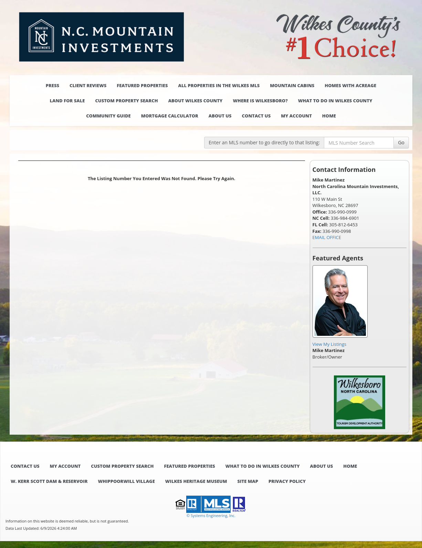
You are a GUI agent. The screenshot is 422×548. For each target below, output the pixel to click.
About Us (220, 116)
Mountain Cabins (292, 85)
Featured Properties (142, 85)
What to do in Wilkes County (335, 100)
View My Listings (330, 344)
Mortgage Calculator (169, 116)
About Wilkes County (195, 100)
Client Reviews (88, 85)
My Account (296, 116)
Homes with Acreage (350, 85)
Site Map (248, 481)
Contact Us (256, 116)
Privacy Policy (287, 481)
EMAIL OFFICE (327, 237)
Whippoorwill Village (126, 481)
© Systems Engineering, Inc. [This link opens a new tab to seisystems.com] (211, 515)
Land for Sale (67, 100)
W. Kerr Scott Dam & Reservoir (49, 481)
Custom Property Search (126, 100)
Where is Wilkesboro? (260, 100)
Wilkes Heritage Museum (196, 481)
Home (329, 116)
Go (401, 142)
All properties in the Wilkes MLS (219, 85)
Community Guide (108, 116)
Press (52, 85)
